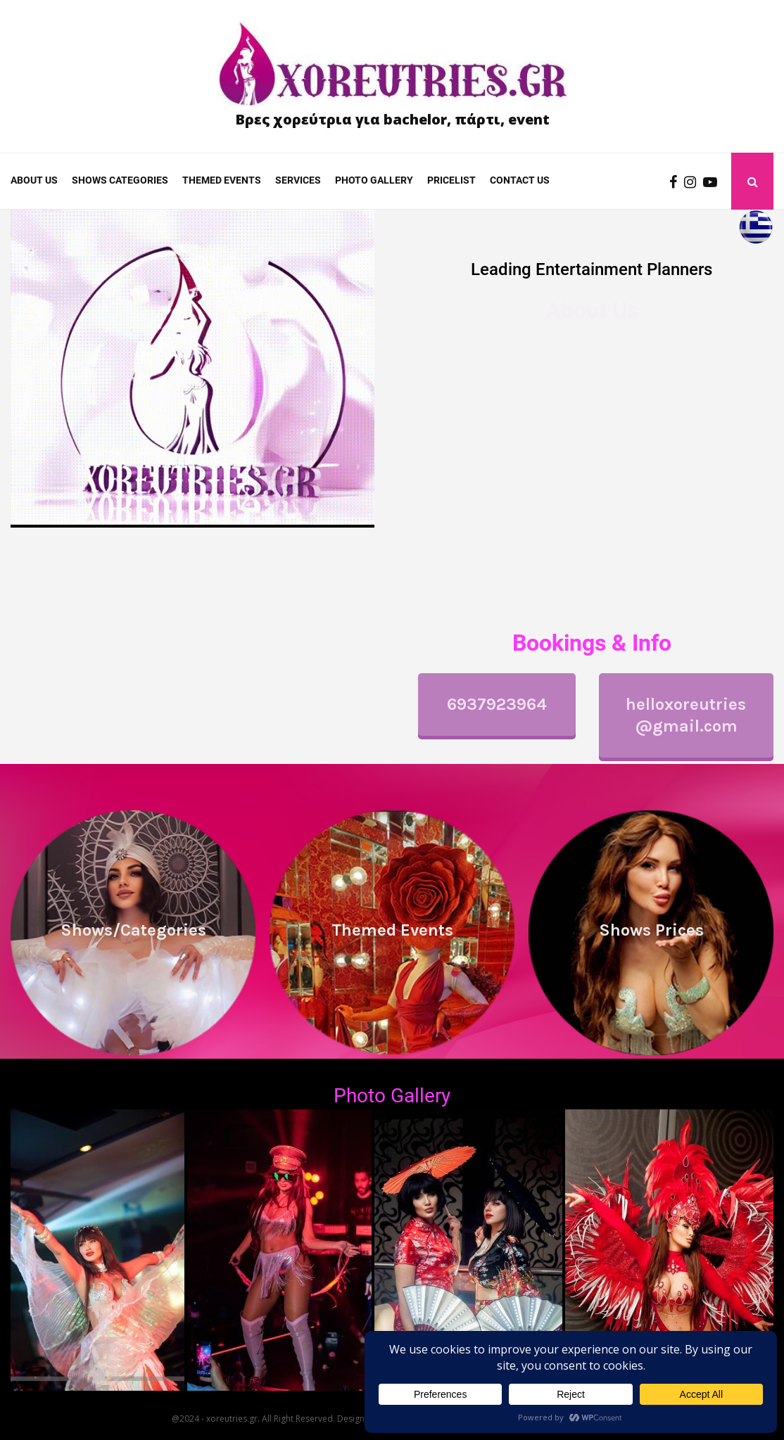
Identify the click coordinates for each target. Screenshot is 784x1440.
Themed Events (221, 180)
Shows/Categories (133, 930)
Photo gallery (374, 180)
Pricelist (451, 180)
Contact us (520, 180)
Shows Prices (651, 930)
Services (298, 180)
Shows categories (120, 180)
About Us (34, 180)
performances (525, 452)
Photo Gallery (392, 1095)
